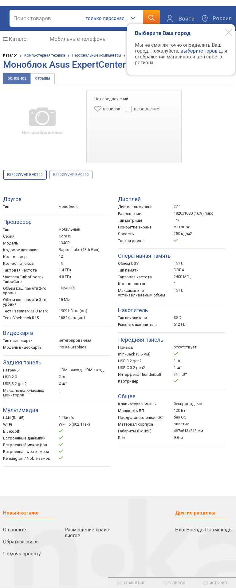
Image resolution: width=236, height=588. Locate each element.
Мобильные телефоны (78, 39)
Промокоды (219, 530)
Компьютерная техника (44, 55)
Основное (16, 79)
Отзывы (42, 79)
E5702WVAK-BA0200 (71, 175)
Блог (180, 530)
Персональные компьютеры (96, 55)
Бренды (195, 530)
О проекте (14, 530)
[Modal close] (224, 32)
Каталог (19, 39)
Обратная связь (21, 542)
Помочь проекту (22, 554)
